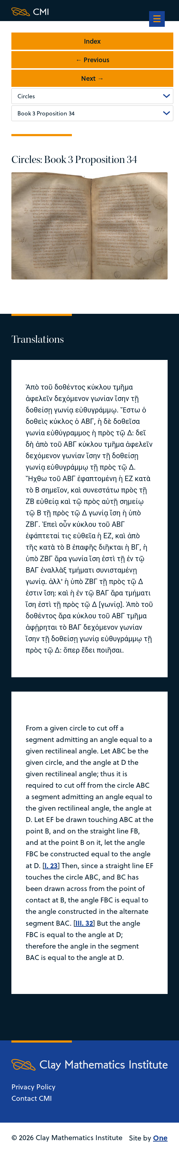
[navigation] (156, 19)
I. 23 (51, 865)
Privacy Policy (33, 1087)
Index (92, 41)
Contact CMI (31, 1098)
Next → (92, 78)
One (160, 1137)
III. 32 (84, 922)
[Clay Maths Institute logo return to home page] (89, 12)
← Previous (92, 59)
